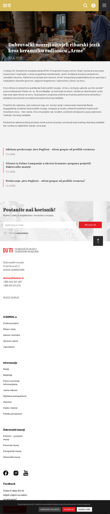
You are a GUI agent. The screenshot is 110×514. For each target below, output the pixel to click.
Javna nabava (10, 390)
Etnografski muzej (12, 451)
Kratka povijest (11, 323)
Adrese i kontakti (11, 335)
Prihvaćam (18, 233)
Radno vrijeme (10, 407)
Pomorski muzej (11, 445)
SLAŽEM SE (69, 509)
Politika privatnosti (12, 413)
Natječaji (7, 374)
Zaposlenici (9, 346)
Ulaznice (7, 401)
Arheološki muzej (11, 457)
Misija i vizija (9, 329)
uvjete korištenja (22, 233)
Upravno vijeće (10, 340)
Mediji (6, 369)
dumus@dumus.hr (13, 277)
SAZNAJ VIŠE (84, 509)
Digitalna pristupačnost (14, 396)
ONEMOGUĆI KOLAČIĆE (50, 509)
